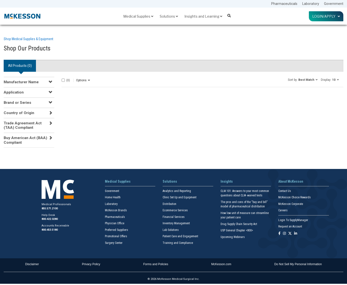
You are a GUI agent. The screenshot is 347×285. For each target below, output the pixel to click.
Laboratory (310, 4)
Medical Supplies (138, 16)
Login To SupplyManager (293, 220)
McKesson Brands (116, 210)
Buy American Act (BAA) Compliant (25, 140)
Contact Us (284, 191)
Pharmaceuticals (284, 4)
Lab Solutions (171, 230)
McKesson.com (221, 264)
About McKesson (290, 181)
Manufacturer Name (21, 82)
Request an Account (290, 226)
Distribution (169, 204)
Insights (227, 181)
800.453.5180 (50, 229)
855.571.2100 (50, 208)
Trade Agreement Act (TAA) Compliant (23, 125)
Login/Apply (326, 16)
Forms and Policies (155, 264)
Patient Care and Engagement (180, 236)
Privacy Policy (91, 264)
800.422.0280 (50, 219)
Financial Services (174, 217)
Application (14, 92)
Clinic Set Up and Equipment (179, 197)
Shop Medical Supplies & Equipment (28, 39)
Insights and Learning (203, 16)
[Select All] (63, 80)
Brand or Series (17, 102)
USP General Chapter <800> (237, 230)
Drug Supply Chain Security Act (239, 224)
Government (333, 4)
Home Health (113, 197)
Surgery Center (114, 243)
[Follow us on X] (290, 233)
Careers (283, 210)
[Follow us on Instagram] (284, 233)
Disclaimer (32, 264)
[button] (303, 80)
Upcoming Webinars (233, 237)
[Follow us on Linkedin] (295, 233)
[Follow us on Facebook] (279, 233)
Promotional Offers (116, 236)
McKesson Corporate (290, 204)
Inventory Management (176, 223)
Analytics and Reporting (177, 191)
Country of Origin (19, 113)
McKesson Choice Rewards (294, 197)
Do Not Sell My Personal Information (298, 264)
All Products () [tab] (20, 66)
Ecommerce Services (175, 210)
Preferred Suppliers (116, 230)
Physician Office (114, 223)
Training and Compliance (178, 243)
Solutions (169, 16)
